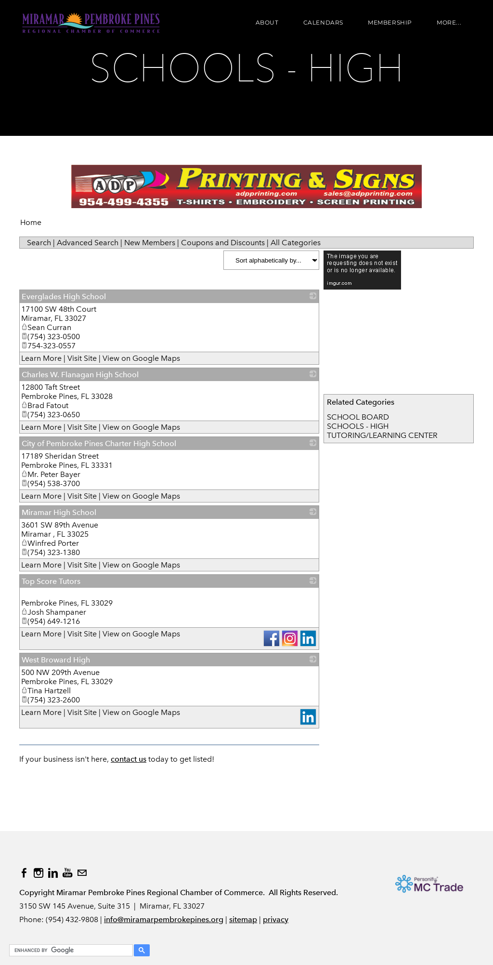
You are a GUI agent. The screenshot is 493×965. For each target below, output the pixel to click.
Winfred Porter (50, 543)
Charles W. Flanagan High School (80, 374)
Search (39, 242)
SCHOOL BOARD (358, 417)
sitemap (243, 919)
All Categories (296, 242)
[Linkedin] (53, 873)
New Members (149, 242)
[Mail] (82, 873)
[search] (69, 950)
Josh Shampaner (53, 612)
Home (30, 222)
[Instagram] (38, 873)
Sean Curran (46, 327)
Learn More (41, 358)
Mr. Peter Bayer (50, 474)
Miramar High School (59, 512)
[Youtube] (67, 873)
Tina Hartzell (46, 690)
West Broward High (56, 659)
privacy (275, 919)
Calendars (323, 22)
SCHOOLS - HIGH (358, 426)
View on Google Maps (141, 358)
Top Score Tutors (51, 581)
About (266, 22)
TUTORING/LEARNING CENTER (382, 435)
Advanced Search (87, 242)
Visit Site (82, 358)
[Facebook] (24, 873)
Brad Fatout (44, 405)
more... (449, 22)
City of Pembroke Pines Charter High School (99, 443)
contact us (128, 759)
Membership (390, 22)
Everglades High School (64, 296)
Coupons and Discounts (223, 242)
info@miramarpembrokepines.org (163, 919)
